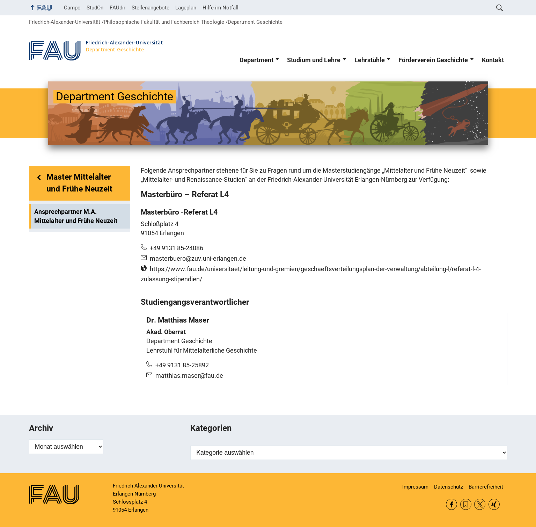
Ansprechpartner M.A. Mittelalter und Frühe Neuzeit (75, 216)
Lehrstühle (369, 60)
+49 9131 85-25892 (182, 365)
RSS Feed (465, 504)
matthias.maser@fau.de (189, 375)
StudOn (95, 8)
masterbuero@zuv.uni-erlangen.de (198, 258)
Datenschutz (448, 487)
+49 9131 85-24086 (176, 248)
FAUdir (117, 8)
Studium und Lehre (313, 60)
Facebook (451, 504)
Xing (494, 504)
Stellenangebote (150, 8)
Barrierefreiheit (486, 487)
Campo (72, 8)
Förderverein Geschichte (433, 60)
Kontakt (493, 60)
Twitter (479, 504)
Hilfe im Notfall (220, 8)
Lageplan (185, 8)
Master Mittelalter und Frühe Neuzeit (79, 183)
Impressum (415, 487)
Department (256, 60)
